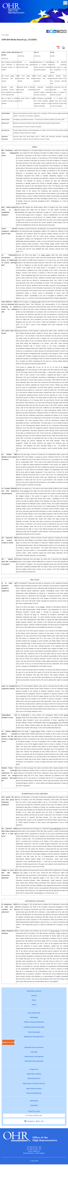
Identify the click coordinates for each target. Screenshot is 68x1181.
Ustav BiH (34, 1052)
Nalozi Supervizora (34, 1078)
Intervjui (34, 995)
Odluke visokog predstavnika (34, 1022)
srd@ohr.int (36, 1151)
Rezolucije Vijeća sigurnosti (34, 1061)
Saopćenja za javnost (34, 991)
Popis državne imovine (34, 1088)
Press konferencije (34, 1013)
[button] (65, 3)
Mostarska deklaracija (34, 1093)
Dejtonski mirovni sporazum (33, 1047)
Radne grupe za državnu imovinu (34, 1083)
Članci (34, 1000)
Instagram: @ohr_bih (34, 1121)
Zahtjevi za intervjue (8, 1042)
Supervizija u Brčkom (34, 1074)
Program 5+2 (34, 1069)
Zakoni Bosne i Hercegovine (34, 1056)
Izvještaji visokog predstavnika (34, 1027)
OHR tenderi (34, 1101)
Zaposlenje (34, 1105)
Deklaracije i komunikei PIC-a (34, 1036)
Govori (34, 1004)
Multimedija (34, 1017)
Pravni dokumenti (34, 1032)
